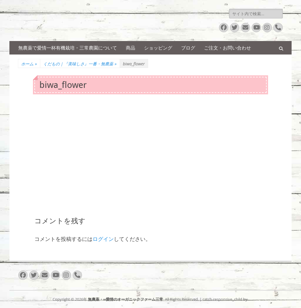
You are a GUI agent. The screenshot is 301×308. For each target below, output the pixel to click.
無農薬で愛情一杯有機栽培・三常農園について (67, 48)
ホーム (29, 64)
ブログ (188, 48)
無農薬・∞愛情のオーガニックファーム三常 (125, 299)
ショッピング (158, 48)
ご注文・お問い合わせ (227, 48)
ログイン (103, 238)
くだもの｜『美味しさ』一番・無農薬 (80, 64)
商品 (130, 48)
